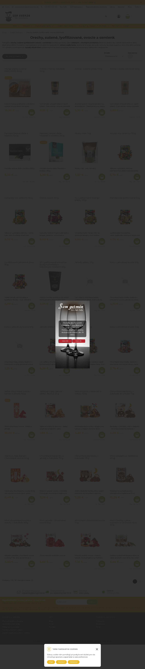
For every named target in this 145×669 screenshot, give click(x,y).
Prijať (51, 662)
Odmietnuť (73, 662)
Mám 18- (79, 341)
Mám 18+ (65, 341)
